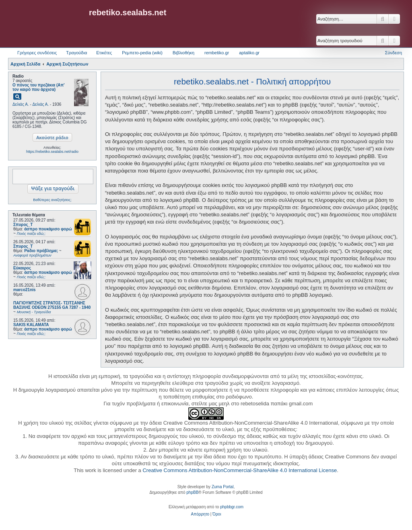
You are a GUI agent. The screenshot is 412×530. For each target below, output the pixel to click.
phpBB (192, 492)
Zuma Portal (222, 487)
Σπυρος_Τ (23, 224)
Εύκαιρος (22, 268)
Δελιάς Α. (20, 104)
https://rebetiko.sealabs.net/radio (52, 152)
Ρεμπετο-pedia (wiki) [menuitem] (142, 52)
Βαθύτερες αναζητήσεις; (52, 200)
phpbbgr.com (231, 507)
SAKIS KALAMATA (31, 325)
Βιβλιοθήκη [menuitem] (183, 52)
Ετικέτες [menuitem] (104, 52)
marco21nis (24, 290)
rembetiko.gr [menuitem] (216, 52)
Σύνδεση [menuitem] (393, 52)
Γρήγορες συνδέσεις (37, 52)
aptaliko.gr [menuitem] (249, 52)
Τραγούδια (76, 52)
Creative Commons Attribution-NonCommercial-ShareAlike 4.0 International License (239, 470)
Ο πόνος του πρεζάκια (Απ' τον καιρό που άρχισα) (38, 87)
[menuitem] (200, 514)
